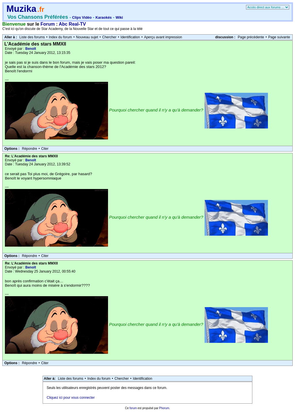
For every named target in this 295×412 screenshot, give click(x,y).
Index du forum (60, 37)
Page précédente (251, 37)
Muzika (21, 9)
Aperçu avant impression (163, 37)
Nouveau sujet (87, 37)
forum (133, 408)
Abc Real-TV (72, 24)
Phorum (164, 408)
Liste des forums (32, 37)
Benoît (30, 49)
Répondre (29, 149)
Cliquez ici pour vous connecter (71, 398)
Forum (48, 24)
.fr (40, 9)
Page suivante (279, 37)
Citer (44, 149)
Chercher (109, 37)
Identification (130, 37)
